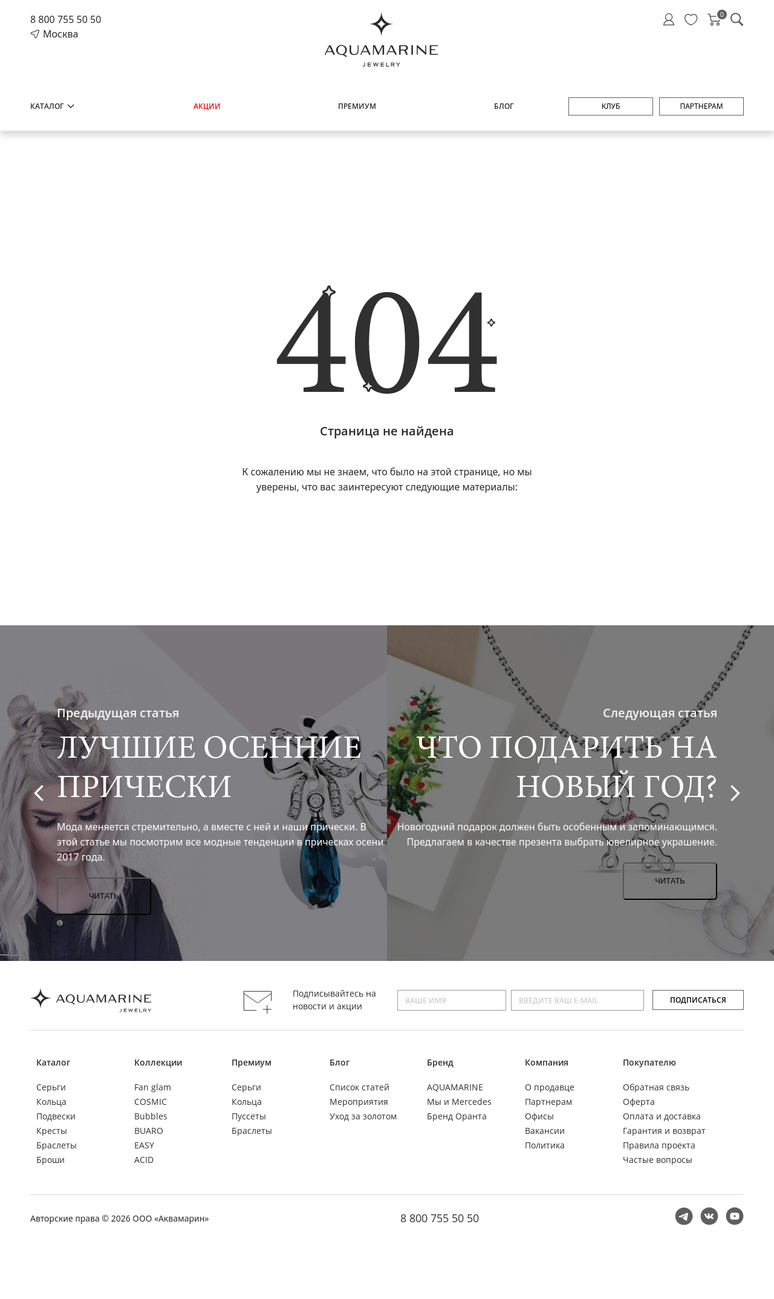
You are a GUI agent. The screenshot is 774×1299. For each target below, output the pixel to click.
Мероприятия (359, 1101)
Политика (545, 1145)
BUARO (148, 1130)
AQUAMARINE (455, 1087)
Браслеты (56, 1145)
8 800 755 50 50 (65, 19)
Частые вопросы (657, 1159)
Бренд (440, 1062)
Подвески (56, 1116)
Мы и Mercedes (459, 1101)
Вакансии (545, 1130)
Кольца (51, 1101)
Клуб (611, 106)
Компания (546, 1062)
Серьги (51, 1087)
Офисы (539, 1116)
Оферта (639, 1101)
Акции (207, 106)
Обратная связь (656, 1087)
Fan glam (152, 1087)
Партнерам (701, 106)
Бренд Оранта (457, 1116)
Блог (503, 106)
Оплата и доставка (662, 1116)
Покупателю (649, 1062)
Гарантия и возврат (664, 1130)
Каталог (53, 106)
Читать (104, 895)
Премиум (357, 106)
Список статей (359, 1087)
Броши (50, 1159)
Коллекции (158, 1062)
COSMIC (150, 1101)
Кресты (51, 1130)
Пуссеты (249, 1116)
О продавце (549, 1087)
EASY (144, 1145)
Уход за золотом (363, 1116)
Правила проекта (659, 1145)
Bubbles (150, 1116)
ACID (144, 1159)
